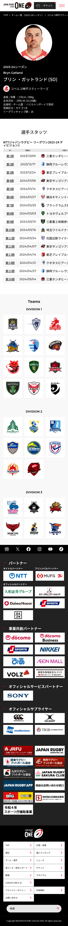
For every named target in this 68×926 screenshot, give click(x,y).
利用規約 (40, 890)
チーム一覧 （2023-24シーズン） (28, 15)
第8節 (10, 213)
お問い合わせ (11, 897)
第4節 (10, 180)
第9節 (10, 221)
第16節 (10, 279)
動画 (7, 875)
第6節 (10, 197)
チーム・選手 (11, 860)
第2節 (10, 164)
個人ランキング (43, 852)
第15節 (10, 271)
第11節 (10, 238)
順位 (7, 852)
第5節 (10, 189)
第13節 (10, 254)
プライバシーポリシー (15, 890)
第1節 (10, 156)
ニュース (40, 860)
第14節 (10, 263)
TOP (5, 15)
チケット (44, 6)
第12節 (10, 246)
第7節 (10, 205)
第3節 (10, 172)
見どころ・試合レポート (16, 867)
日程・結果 (41, 845)
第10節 (10, 230)
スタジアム (41, 875)
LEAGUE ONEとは (13, 882)
